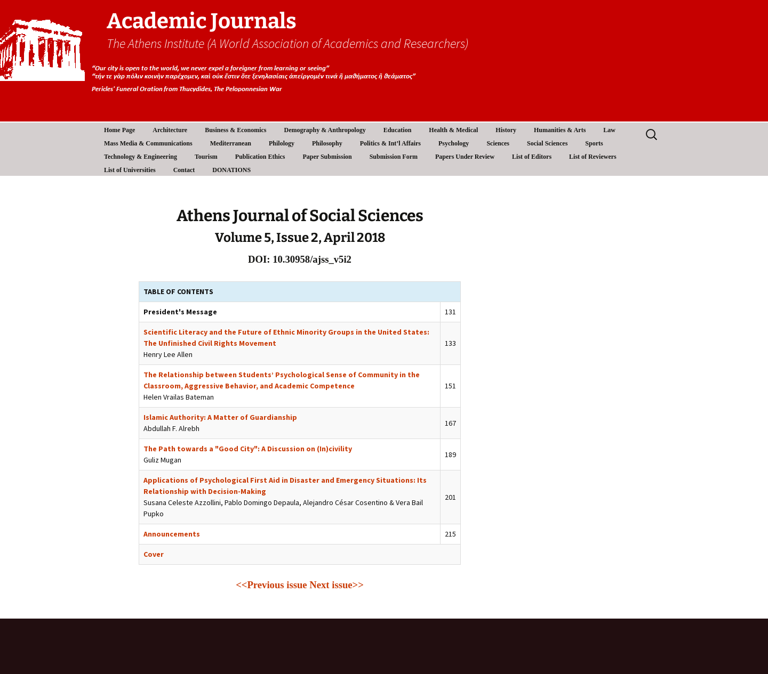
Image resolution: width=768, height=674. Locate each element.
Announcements (171, 534)
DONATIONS (231, 170)
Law (609, 130)
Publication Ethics (260, 156)
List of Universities (130, 170)
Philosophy (327, 143)
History (505, 130)
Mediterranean (230, 143)
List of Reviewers (593, 156)
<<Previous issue (271, 584)
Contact (184, 170)
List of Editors (531, 156)
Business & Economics (235, 130)
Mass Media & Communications (148, 143)
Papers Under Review (464, 156)
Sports (594, 143)
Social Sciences (547, 143)
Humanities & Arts (560, 130)
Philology (281, 143)
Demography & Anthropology (325, 130)
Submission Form (394, 156)
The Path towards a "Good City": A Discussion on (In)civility (247, 448)
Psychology (453, 143)
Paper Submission (327, 156)
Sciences (497, 143)
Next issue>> (336, 584)
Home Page (119, 130)
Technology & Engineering (140, 156)
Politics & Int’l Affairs (390, 143)
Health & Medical (453, 130)
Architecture (170, 130)
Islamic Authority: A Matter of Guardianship (220, 417)
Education (397, 130)
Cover (153, 554)
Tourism (206, 156)
